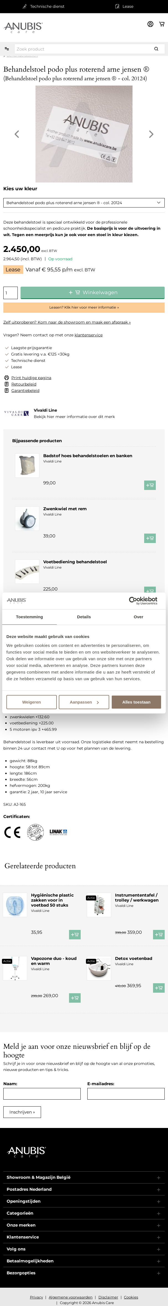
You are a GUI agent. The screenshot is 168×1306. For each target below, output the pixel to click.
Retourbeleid (23, 384)
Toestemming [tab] (29, 616)
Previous (16, 134)
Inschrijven (20, 1112)
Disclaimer (108, 1297)
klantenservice (89, 334)
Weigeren (31, 702)
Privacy (36, 1297)
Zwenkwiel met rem (65, 508)
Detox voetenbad (133, 958)
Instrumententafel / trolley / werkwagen (137, 897)
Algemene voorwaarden (71, 1297)
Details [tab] (84, 616)
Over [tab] (138, 616)
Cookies (131, 1297)
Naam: (10, 1083)
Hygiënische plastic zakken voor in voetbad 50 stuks (52, 900)
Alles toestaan (136, 702)
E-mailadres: (100, 1083)
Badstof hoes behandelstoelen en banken (87, 455)
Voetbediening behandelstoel (75, 561)
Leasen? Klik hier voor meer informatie (82, 307)
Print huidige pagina (31, 377)
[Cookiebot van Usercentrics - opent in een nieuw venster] (137, 601)
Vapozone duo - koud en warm (54, 961)
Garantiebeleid (25, 390)
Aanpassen (84, 702)
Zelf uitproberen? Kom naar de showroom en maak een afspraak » (67, 322)
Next (151, 134)
